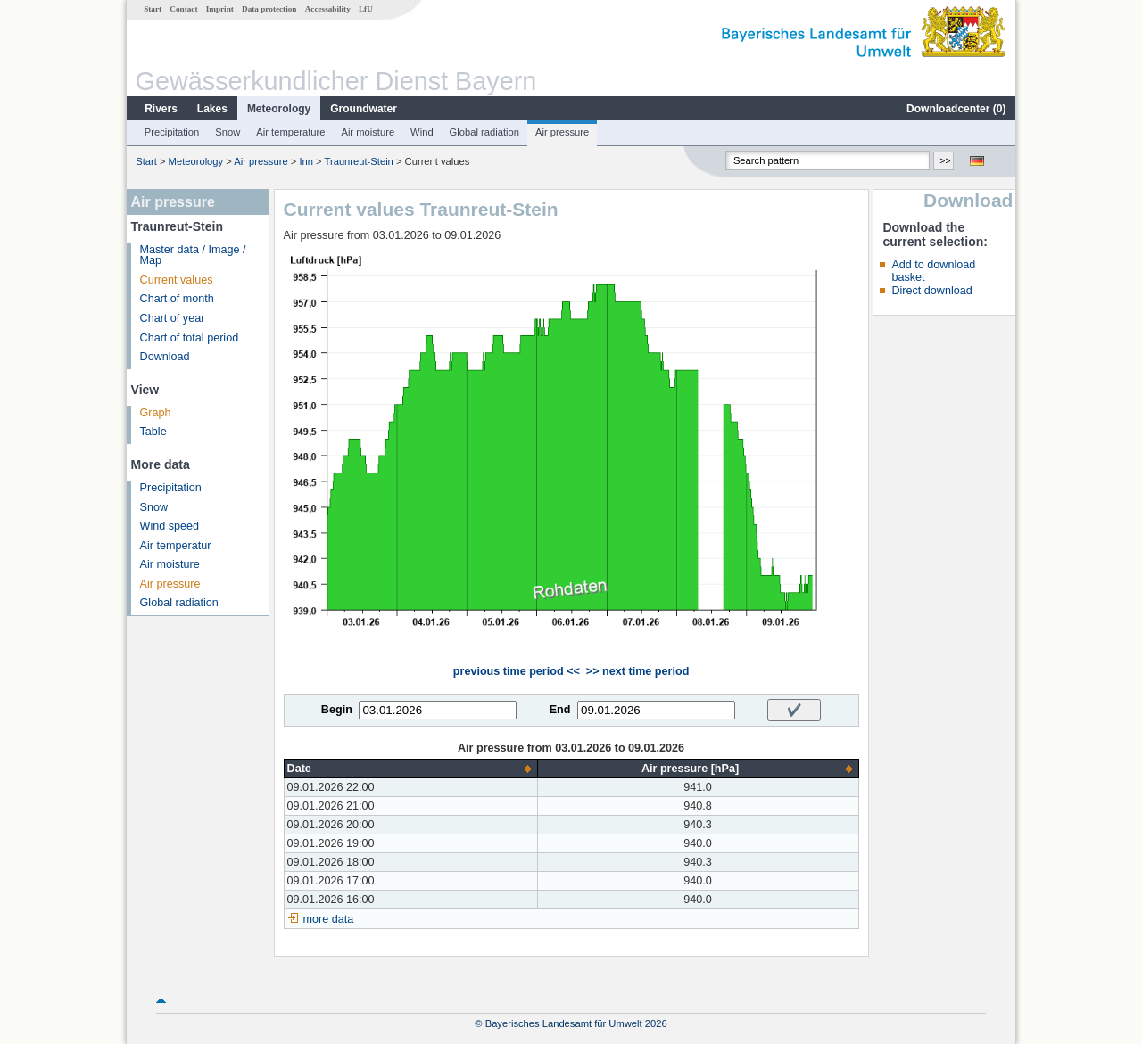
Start (152, 8)
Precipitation (172, 132)
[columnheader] (410, 769)
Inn (306, 161)
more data (328, 919)
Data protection (269, 8)
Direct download (931, 290)
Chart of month (177, 298)
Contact (183, 8)
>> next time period (637, 671)
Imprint (220, 8)
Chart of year (172, 318)
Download (165, 356)
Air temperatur (175, 545)
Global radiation (484, 132)
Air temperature (290, 132)
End (560, 709)
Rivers (161, 109)
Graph (155, 413)
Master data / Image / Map (193, 255)
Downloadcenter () (955, 109)
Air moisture (367, 132)
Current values (176, 280)
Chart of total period (189, 338)
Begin (336, 709)
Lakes (212, 109)
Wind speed (170, 526)
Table (153, 431)
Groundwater (363, 109)
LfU (366, 8)
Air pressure (562, 132)
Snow (227, 132)
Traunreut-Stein (359, 161)
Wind (422, 132)
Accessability (328, 8)
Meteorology (278, 109)
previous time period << (516, 671)
